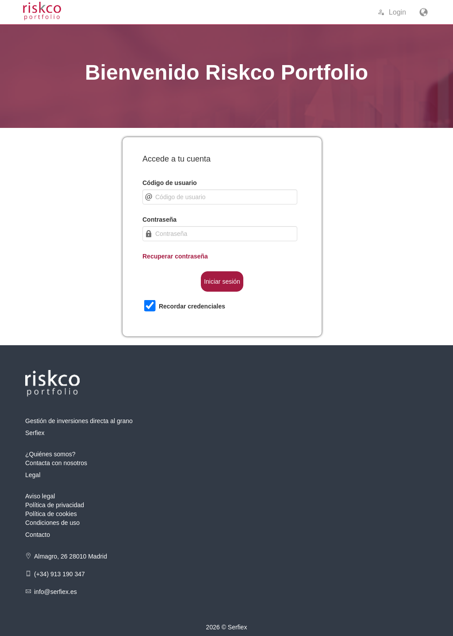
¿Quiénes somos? (50, 454)
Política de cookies (51, 513)
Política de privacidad (54, 505)
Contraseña (159, 219)
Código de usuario (169, 182)
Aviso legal (40, 496)
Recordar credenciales (192, 306)
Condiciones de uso (52, 522)
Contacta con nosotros (56, 462)
